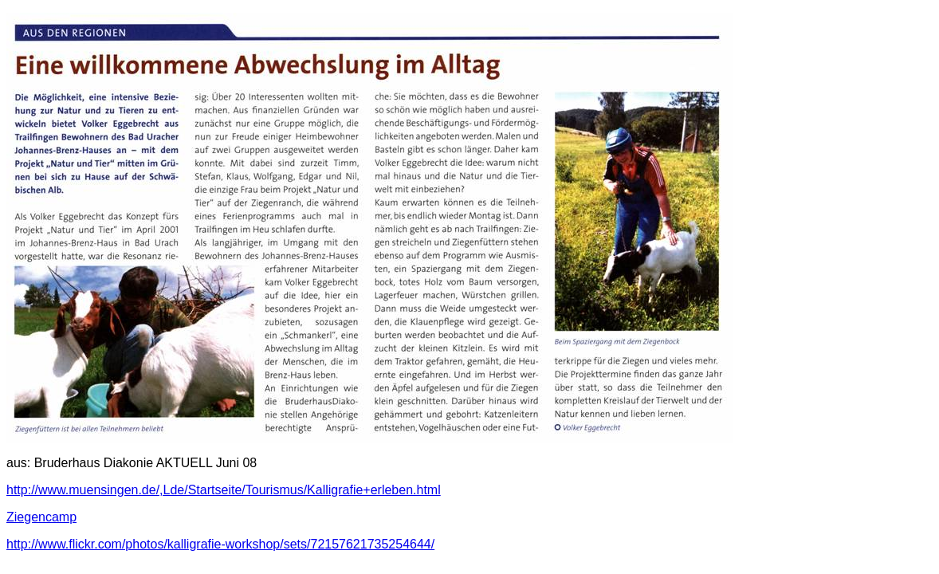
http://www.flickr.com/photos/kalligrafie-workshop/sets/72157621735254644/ (220, 544)
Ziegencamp (41, 517)
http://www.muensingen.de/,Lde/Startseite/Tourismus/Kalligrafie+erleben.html (223, 490)
